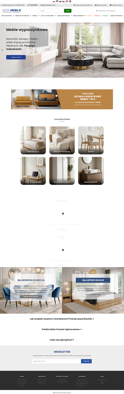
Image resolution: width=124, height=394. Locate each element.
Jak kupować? (82, 385)
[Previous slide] (2, 50)
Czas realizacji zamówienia (62, 381)
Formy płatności (62, 379)
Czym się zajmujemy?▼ (62, 340)
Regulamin (21, 385)
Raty (62, 383)
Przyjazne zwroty (116, 5)
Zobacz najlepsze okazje (93, 294)
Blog (102, 381)
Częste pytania (21, 383)
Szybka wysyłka (100, 5)
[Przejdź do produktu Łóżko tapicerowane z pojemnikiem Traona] (62, 253)
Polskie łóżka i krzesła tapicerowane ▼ (62, 329)
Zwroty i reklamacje (22, 379)
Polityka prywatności (82, 379)
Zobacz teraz (16, 57)
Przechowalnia (42, 383)
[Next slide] (121, 50)
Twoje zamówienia (42, 379)
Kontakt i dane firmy (102, 379)
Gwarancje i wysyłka (22, 381)
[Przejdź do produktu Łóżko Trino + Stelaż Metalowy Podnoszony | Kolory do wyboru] (62, 216)
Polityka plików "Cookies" (82, 383)
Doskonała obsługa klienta (83, 5)
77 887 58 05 (32, 5)
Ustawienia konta (42, 381)
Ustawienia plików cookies (82, 381)
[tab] (63, 75)
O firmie (102, 383)
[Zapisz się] (86, 361)
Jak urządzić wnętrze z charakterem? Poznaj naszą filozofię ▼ (62, 319)
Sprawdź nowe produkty (31, 296)
